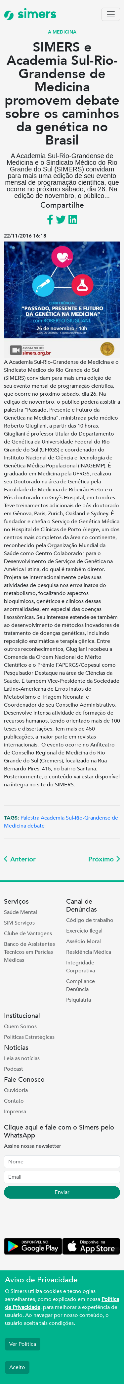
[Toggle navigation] (111, 14)
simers (30, 14)
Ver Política (22, 1344)
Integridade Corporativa (80, 966)
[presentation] (54, 1220)
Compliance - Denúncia (82, 985)
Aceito (17, 1367)
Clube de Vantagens (28, 933)
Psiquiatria (78, 1000)
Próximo (104, 859)
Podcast (13, 1069)
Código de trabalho (89, 920)
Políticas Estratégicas (29, 1037)
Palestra (30, 818)
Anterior (20, 859)
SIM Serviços (19, 923)
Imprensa (15, 1111)
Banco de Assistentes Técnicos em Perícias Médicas (29, 952)
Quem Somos (20, 1026)
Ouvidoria (16, 1090)
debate (36, 826)
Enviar (62, 1192)
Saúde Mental (20, 912)
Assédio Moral (83, 941)
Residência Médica (88, 952)
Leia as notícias (22, 1058)
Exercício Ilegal (84, 931)
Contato (14, 1101)
